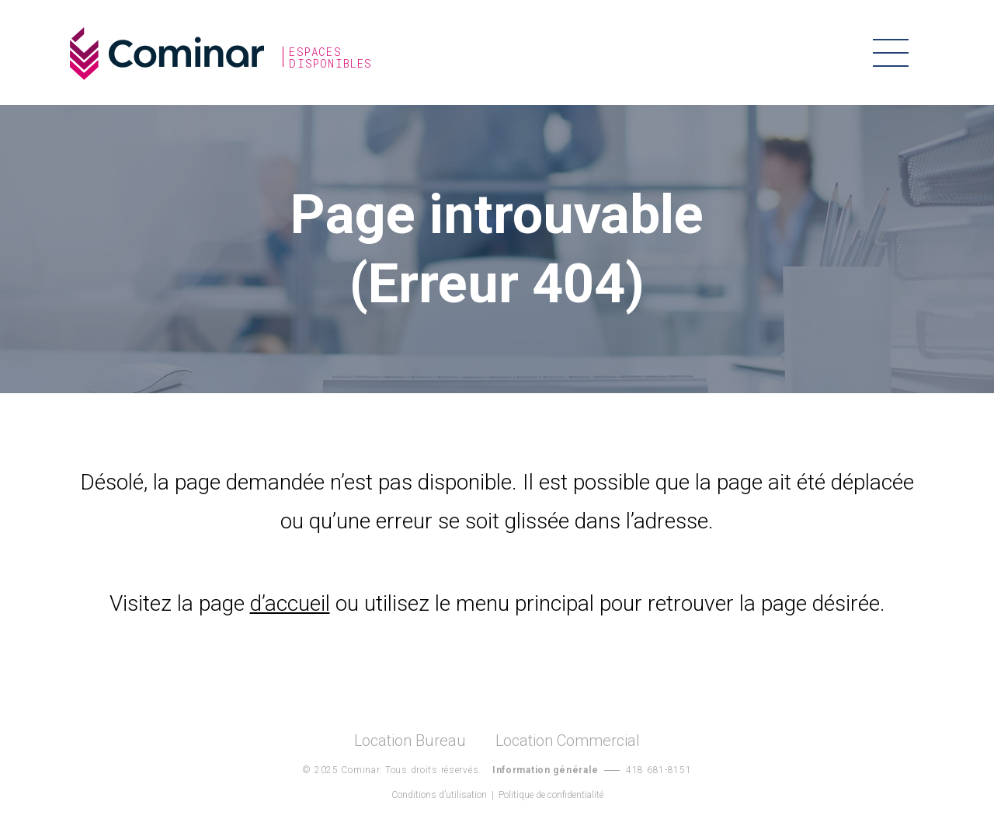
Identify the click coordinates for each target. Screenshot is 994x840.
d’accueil (290, 603)
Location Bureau (410, 741)
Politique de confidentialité (551, 794)
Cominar (167, 53)
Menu (891, 52)
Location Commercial (567, 741)
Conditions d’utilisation (439, 794)
